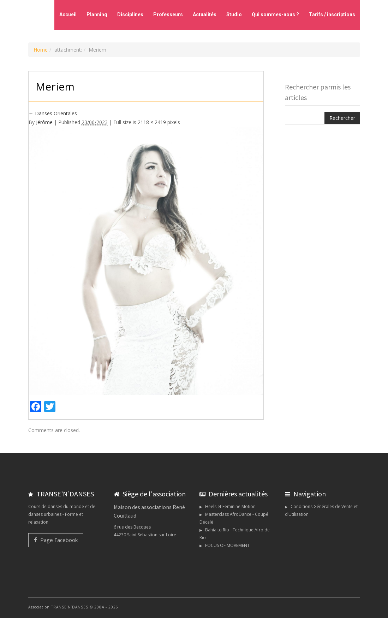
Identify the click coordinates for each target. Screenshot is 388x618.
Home (41, 49)
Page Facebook (56, 539)
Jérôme (44, 122)
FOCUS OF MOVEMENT (227, 545)
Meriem (55, 86)
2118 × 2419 (152, 122)
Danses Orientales (53, 113)
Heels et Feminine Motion (230, 506)
